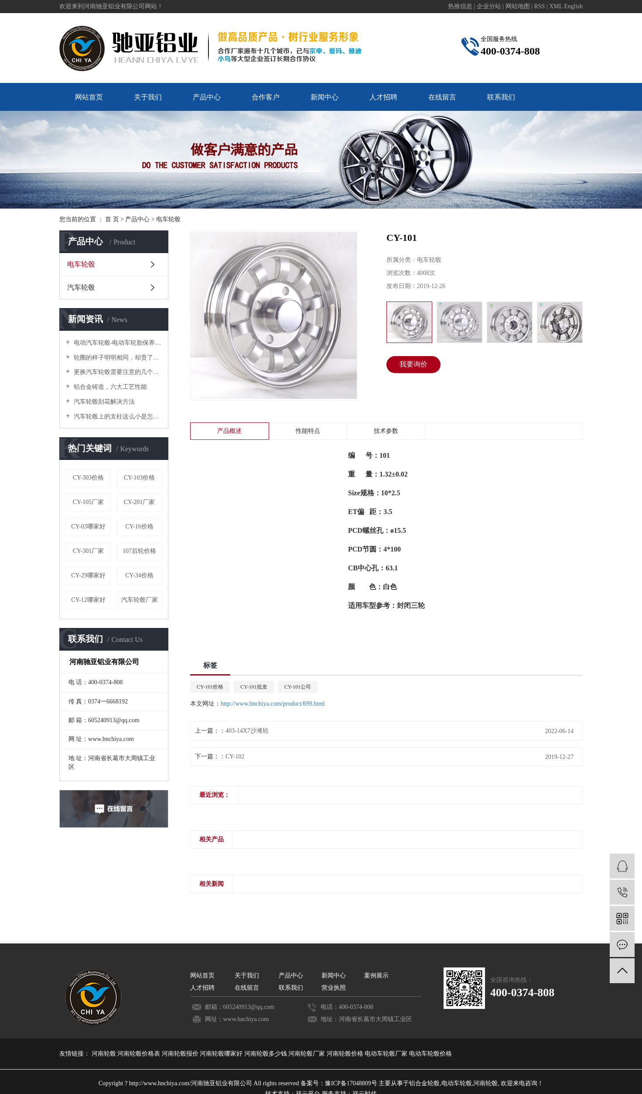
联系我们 (501, 97)
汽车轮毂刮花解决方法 (103, 401)
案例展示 (376, 975)
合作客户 (266, 97)
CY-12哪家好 (88, 600)
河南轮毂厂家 (307, 1053)
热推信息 (460, 6)
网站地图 (518, 6)
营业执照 (333, 987)
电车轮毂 (168, 219)
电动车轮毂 (456, 1083)
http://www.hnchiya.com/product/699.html (273, 703)
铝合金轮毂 (424, 1083)
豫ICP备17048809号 (351, 1083)
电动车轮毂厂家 (387, 1053)
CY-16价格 (139, 526)
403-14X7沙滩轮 (247, 730)
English (573, 6)
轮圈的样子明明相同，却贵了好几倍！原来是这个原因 (117, 357)
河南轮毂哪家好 (222, 1053)
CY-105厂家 (88, 502)
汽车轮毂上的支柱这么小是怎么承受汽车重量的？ (117, 416)
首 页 (112, 219)
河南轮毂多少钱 (266, 1053)
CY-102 (235, 756)
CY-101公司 (297, 687)
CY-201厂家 (139, 502)
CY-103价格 (139, 477)
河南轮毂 (105, 1053)
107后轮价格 (139, 551)
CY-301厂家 (88, 551)
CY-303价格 (88, 477)
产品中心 (207, 97)
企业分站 (489, 6)
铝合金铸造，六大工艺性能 (109, 387)
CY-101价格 (210, 687)
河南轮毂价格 (346, 1053)
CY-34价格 (139, 575)
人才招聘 (383, 97)
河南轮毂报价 (181, 1053)
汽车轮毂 (81, 287)
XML (556, 6)
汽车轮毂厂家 (139, 600)
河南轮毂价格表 (139, 1053)
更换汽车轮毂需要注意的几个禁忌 (117, 372)
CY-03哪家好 (88, 526)
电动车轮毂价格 (430, 1053)
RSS (539, 6)
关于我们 (148, 97)
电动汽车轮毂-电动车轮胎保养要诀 (117, 343)
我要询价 (413, 364)
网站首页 (89, 97)
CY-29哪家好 (88, 575)
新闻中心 (324, 97)
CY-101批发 (253, 687)
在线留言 (442, 97)
